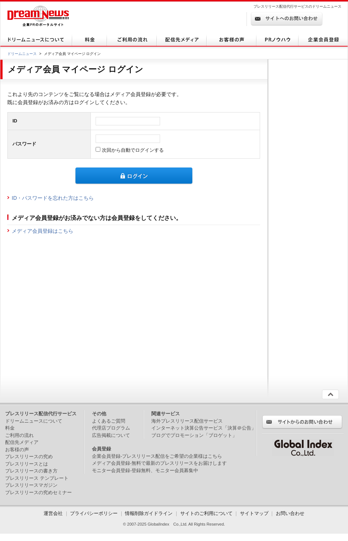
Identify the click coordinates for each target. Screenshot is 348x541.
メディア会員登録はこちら (42, 231)
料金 (10, 428)
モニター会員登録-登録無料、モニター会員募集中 (145, 470)
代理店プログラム (111, 428)
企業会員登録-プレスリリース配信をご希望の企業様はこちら (157, 456)
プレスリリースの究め (29, 456)
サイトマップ (254, 513)
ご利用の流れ (19, 435)
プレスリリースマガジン (31, 485)
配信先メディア (21, 442)
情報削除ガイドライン (149, 513)
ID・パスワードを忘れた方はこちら (53, 198)
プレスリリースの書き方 (31, 471)
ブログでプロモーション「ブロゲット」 (194, 435)
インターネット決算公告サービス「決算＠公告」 (203, 428)
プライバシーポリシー (94, 513)
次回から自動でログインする (132, 150)
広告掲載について (111, 435)
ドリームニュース (22, 54)
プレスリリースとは (26, 464)
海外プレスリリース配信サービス (187, 421)
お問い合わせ (290, 513)
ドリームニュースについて (33, 421)
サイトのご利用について (206, 513)
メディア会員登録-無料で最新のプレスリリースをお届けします (159, 463)
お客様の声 (17, 449)
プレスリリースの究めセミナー (38, 492)
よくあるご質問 (108, 421)
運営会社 (54, 513)
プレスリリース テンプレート (37, 478)
